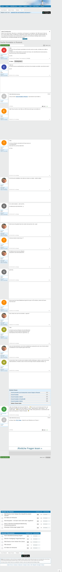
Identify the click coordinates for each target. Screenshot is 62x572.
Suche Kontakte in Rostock (11, 42)
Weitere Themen (11, 552)
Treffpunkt (17, 552)
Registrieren (41, 8)
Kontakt (8, 564)
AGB (31, 564)
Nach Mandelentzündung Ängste (13, 535)
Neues (7, 6)
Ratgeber (25, 6)
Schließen (25, 38)
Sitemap (42, 564)
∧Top (59, 570)
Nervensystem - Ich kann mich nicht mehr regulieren (18, 520)
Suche (20, 6)
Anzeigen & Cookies (26, 564)
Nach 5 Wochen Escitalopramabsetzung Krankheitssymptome (15, 524)
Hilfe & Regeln (36, 6)
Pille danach (7, 544)
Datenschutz (20, 564)
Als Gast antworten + (5, 45)
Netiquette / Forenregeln (37, 564)
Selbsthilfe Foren (13, 6)
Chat (30, 6)
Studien (42, 6)
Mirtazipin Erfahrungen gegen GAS (14, 527)
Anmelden (48, 8)
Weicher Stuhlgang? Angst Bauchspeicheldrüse (17, 538)
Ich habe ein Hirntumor (10, 517)
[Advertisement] (30, 290)
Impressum (16, 564)
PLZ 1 (22, 552)
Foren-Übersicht (4, 552)
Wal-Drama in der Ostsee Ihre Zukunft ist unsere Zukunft (20, 541)
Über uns (11, 564)
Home (2, 6)
